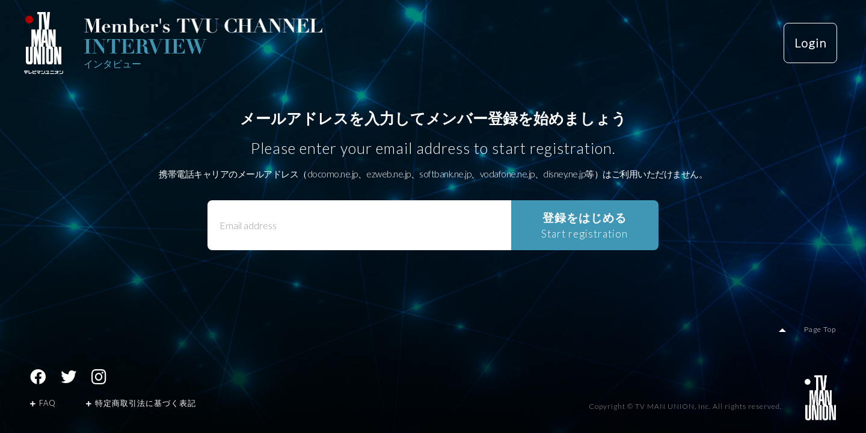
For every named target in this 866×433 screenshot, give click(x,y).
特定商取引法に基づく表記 (141, 403)
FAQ (43, 403)
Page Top (821, 329)
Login (810, 43)
